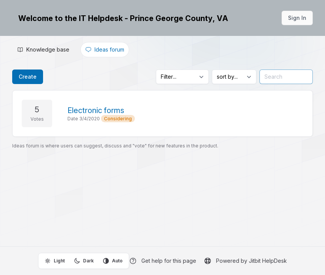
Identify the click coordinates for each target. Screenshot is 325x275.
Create (28, 76)
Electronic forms (95, 110)
